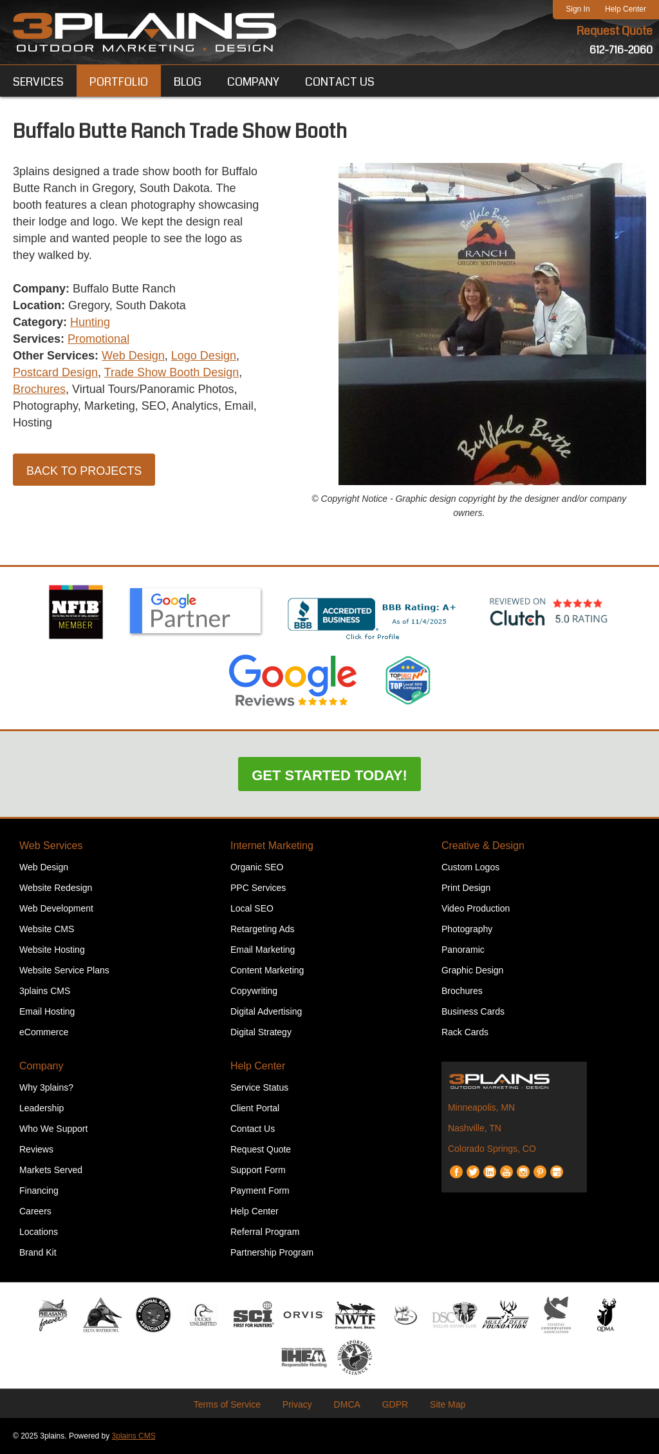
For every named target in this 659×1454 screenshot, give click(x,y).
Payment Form (260, 1190)
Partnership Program (271, 1252)
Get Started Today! (329, 775)
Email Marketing (262, 949)
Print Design (465, 888)
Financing (39, 1190)
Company (41, 1065)
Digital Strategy (261, 1032)
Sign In (577, 9)
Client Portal (254, 1108)
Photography (466, 929)
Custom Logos (470, 867)
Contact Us (252, 1129)
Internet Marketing (271, 845)
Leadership (41, 1108)
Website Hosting (52, 949)
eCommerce (43, 1032)
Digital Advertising (266, 1011)
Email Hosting (47, 1011)
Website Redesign (55, 888)
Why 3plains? (46, 1087)
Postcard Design (55, 372)
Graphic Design (472, 970)
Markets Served (50, 1170)
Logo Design (203, 355)
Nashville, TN (474, 1128)
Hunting (90, 322)
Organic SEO (256, 867)
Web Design (133, 355)
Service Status (259, 1087)
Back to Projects (84, 470)
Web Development (56, 908)
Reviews (36, 1149)
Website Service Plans (64, 970)
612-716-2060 (621, 50)
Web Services (50, 845)
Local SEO (252, 908)
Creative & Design (482, 845)
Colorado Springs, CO (492, 1148)
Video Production (475, 908)
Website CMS (46, 929)
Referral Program (264, 1232)
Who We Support (53, 1129)
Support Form (258, 1170)
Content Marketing (267, 970)
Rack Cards (464, 1032)
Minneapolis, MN (481, 1107)
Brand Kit (38, 1252)
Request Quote (615, 31)
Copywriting (253, 991)
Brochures (39, 389)
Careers (35, 1211)
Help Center (625, 9)
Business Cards (473, 1011)
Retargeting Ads (262, 929)
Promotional (98, 338)
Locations (38, 1232)
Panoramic (463, 949)
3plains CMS (44, 991)
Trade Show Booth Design (171, 372)
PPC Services (258, 888)
